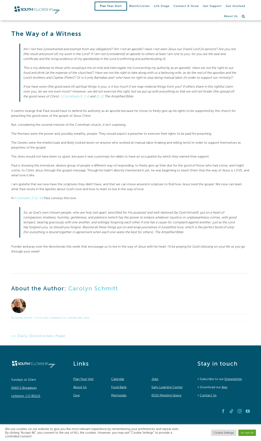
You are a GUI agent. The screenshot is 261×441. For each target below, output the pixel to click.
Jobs (155, 379)
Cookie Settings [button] (223, 432)
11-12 (100, 96)
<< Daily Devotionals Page (38, 336)
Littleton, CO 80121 (25, 396)
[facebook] (223, 411)
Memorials (118, 395)
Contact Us (208, 395)
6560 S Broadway (24, 388)
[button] (243, 16)
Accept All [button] (247, 432)
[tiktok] (231, 411)
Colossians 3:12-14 (29, 198)
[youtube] (248, 411)
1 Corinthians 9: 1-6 (74, 96)
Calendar (117, 379)
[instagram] (240, 411)
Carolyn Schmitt (93, 288)
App (224, 387)
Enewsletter (233, 379)
